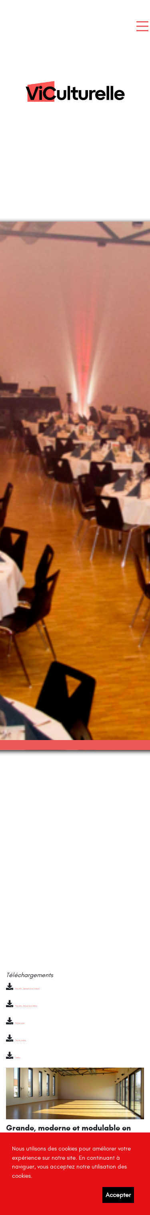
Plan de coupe (19, 1023)
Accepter (118, 1195)
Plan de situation (20, 1040)
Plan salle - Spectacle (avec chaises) (27, 989)
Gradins (17, 1057)
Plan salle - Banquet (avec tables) (26, 1006)
